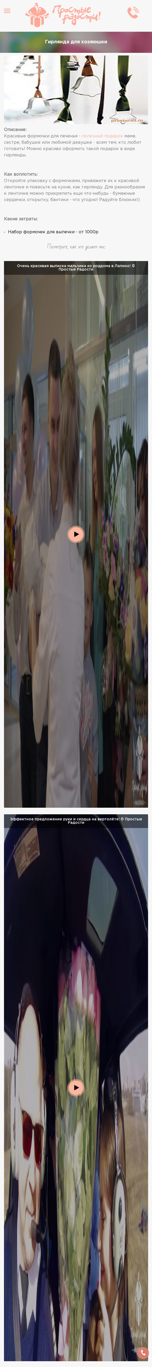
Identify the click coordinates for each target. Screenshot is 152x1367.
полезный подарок (102, 136)
